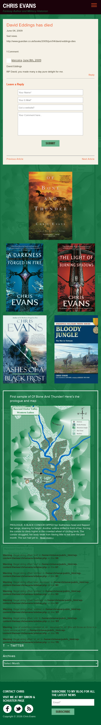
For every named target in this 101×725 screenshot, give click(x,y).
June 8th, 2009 (32, 60)
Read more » (46, 537)
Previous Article (15, 158)
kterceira (17, 60)
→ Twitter (15, 646)
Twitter (18, 709)
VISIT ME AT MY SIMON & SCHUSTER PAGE (19, 698)
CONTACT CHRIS (13, 691)
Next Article (88, 158)
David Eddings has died (30, 25)
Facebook (7, 709)
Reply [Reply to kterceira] (91, 74)
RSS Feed (29, 709)
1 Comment (13, 51)
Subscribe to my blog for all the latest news (73, 693)
